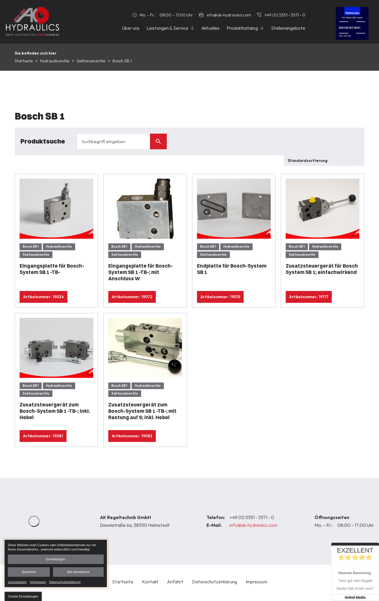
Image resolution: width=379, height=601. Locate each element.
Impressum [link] (38, 581)
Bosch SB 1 (31, 246)
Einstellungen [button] (55, 559)
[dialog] (56, 563)
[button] (23, 596)
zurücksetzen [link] (17, 581)
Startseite (24, 61)
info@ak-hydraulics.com (253, 525)
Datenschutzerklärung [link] (65, 581)
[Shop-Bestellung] (324, 160)
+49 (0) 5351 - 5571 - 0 (252, 517)
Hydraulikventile (54, 61)
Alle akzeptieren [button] (78, 572)
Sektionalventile (91, 61)
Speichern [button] (29, 572)
